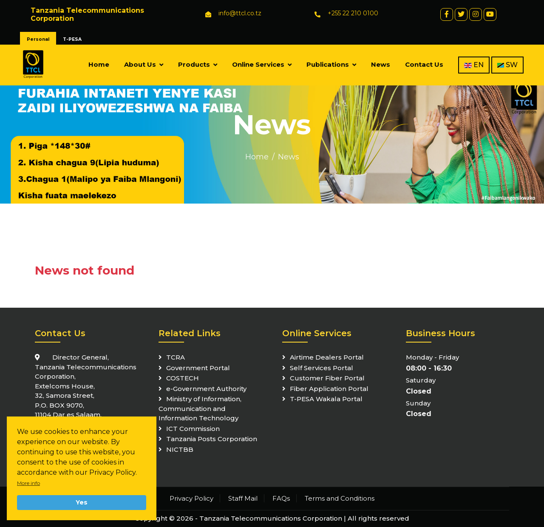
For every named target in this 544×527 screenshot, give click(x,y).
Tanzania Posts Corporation (211, 439)
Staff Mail (243, 498)
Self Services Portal (321, 368)
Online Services (258, 64)
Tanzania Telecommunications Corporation (270, 518)
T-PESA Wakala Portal (326, 399)
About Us (140, 64)
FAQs (281, 498)
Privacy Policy (191, 498)
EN (474, 65)
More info (28, 483)
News (380, 64)
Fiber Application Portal (329, 389)
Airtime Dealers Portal (327, 357)
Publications (327, 64)
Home (98, 64)
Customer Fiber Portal (327, 378)
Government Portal (198, 368)
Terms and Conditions (339, 498)
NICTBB (179, 449)
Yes (82, 502)
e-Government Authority (206, 389)
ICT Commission (193, 429)
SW (507, 65)
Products (194, 64)
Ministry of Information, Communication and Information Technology (200, 408)
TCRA (175, 357)
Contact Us (424, 64)
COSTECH (182, 378)
